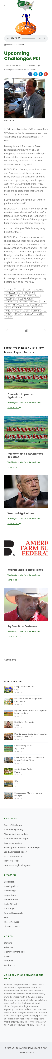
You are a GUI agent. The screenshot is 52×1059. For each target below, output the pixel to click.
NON (43, 302)
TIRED (16, 311)
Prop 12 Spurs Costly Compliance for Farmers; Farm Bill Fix (30, 735)
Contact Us (9, 965)
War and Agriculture (20, 513)
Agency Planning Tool (14, 951)
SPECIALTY (29, 314)
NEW (27, 308)
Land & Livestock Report (15, 852)
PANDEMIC (10, 296)
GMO (8, 305)
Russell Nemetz (11, 922)
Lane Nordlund (11, 899)
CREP (16, 781)
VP (20, 293)
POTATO (18, 314)
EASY (28, 290)
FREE (27, 305)
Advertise (8, 947)
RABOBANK (38, 290)
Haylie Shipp (10, 890)
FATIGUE (26, 311)
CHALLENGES (33, 296)
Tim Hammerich (12, 926)
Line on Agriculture (13, 843)
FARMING (9, 290)
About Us (8, 960)
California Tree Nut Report (16, 838)
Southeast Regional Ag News (17, 865)
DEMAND (23, 302)
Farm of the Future (13, 825)
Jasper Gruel (10, 895)
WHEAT (9, 314)
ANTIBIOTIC (37, 305)
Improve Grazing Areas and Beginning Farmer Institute (31, 712)
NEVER (19, 290)
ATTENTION (16, 308)
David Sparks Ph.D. (12, 886)
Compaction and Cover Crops (24, 688)
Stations (8, 943)
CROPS (39, 314)
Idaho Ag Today (11, 860)
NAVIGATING (30, 293)
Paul (6, 917)
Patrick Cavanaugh (13, 913)
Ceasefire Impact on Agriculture (20, 395)
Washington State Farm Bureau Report (22, 847)
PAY (7, 308)
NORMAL (36, 308)
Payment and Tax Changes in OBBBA (25, 455)
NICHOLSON (11, 293)
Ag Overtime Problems (22, 626)
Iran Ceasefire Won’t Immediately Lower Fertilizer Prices (29, 759)
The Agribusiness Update (16, 834)
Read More (14, 408)
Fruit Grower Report (13, 856)
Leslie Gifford (10, 904)
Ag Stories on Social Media (23, 770)
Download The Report (14, 44)
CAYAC (7, 956)
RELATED (21, 296)
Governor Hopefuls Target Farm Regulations (28, 700)
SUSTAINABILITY (26, 299)
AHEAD (9, 317)
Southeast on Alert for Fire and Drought (28, 794)
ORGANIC (34, 302)
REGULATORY (11, 299)
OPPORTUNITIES (39, 311)
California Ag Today (13, 829)
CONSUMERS (11, 302)
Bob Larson (9, 120)
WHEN (8, 311)
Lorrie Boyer (9, 908)
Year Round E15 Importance (25, 569)
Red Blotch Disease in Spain (24, 723)
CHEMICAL (17, 305)
